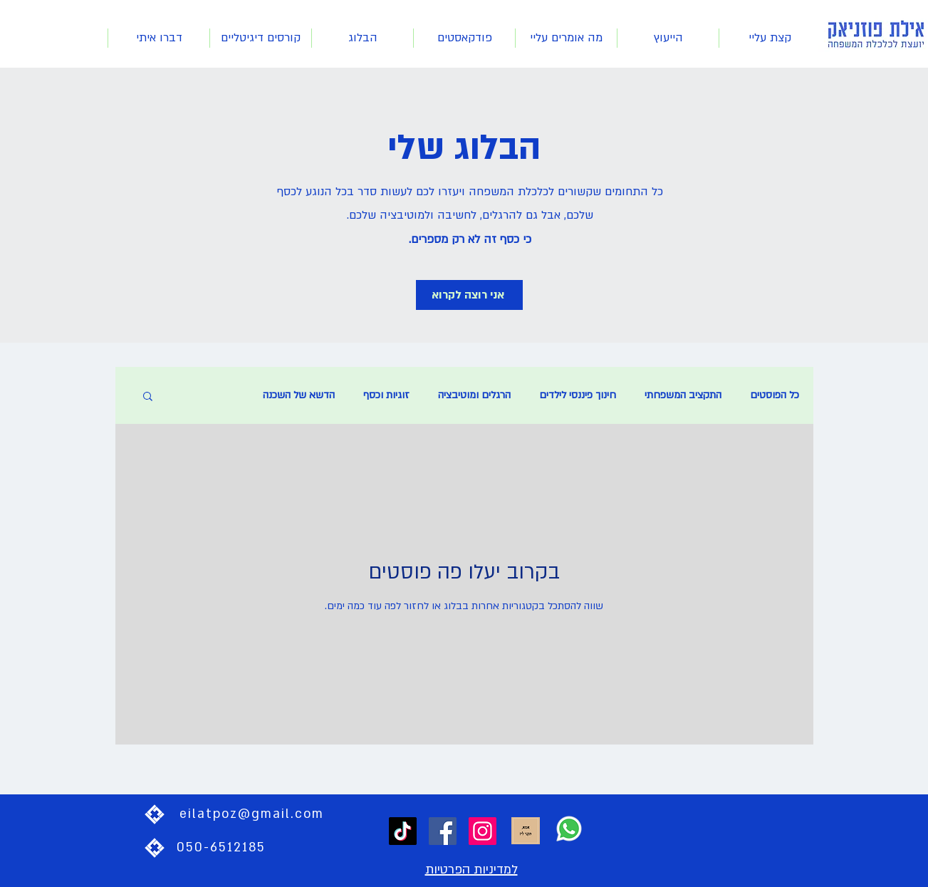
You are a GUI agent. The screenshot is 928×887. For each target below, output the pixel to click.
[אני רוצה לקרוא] (469, 295)
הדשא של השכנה (299, 395)
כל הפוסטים (774, 395)
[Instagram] (482, 831)
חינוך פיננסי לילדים (577, 395)
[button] (148, 397)
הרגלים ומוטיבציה (474, 395)
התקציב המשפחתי (683, 395)
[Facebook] (443, 831)
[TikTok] (403, 831)
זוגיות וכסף (386, 395)
